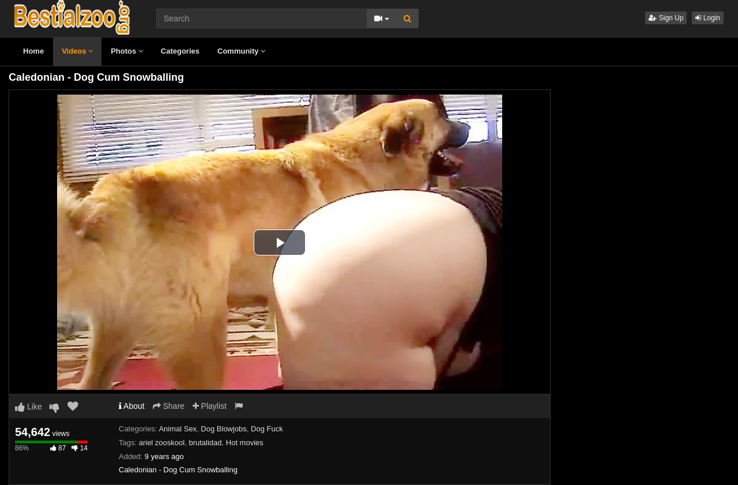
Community (241, 51)
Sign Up (666, 18)
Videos (77, 51)
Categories (180, 51)
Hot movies (244, 442)
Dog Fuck (267, 428)
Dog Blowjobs (224, 428)
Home (33, 51)
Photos (127, 51)
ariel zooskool (162, 442)
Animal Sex (178, 428)
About (132, 406)
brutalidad (205, 442)
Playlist (210, 406)
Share (168, 406)
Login (707, 18)
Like (28, 406)
